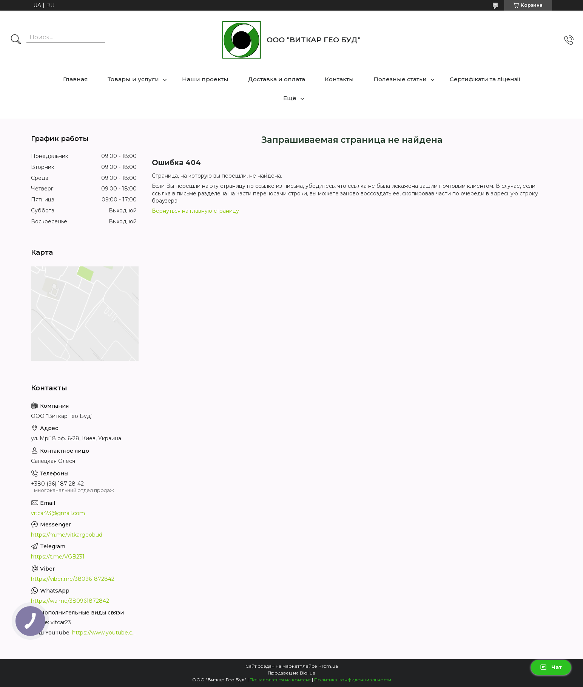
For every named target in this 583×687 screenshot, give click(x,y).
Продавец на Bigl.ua (291, 673)
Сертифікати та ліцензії (485, 79)
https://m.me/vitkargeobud (66, 534)
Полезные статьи (400, 79)
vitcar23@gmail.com (58, 513)
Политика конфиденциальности (352, 679)
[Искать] (16, 40)
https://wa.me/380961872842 (70, 600)
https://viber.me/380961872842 (72, 579)
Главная (75, 79)
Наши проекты (205, 79)
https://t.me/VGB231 (58, 556)
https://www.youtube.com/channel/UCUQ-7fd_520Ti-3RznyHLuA (104, 632)
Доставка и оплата (276, 79)
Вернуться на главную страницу (195, 210)
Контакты (339, 79)
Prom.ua (328, 666)
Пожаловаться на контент (280, 679)
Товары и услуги (133, 79)
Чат (551, 667)
